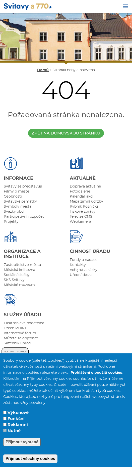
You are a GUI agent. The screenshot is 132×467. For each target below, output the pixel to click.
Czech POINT (15, 328)
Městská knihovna (19, 270)
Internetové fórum (20, 333)
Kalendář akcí (81, 196)
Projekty (11, 221)
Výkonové (18, 420)
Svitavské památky (20, 201)
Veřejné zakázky (83, 270)
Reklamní (18, 433)
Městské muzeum (19, 285)
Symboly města (17, 206)
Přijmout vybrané (22, 450)
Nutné (14, 439)
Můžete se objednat (21, 338)
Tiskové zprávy (82, 211)
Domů (43, 70)
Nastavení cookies (15, 359)
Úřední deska (81, 275)
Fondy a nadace (83, 260)
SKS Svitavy (14, 280)
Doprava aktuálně (85, 186)
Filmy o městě (16, 191)
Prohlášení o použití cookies (96, 380)
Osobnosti (13, 196)
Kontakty (78, 265)
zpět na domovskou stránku (66, 133)
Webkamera (80, 221)
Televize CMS (81, 216)
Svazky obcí (14, 211)
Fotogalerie (80, 191)
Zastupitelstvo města (22, 265)
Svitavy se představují (23, 186)
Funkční (16, 427)
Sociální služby (17, 275)
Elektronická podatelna (24, 323)
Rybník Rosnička (84, 206)
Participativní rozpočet (24, 216)
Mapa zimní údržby (86, 201)
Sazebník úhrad (17, 343)
